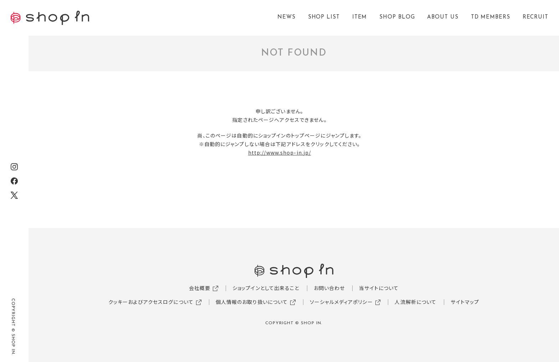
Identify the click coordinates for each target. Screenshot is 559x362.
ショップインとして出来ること (265, 287)
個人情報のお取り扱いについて (252, 301)
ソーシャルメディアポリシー (341, 301)
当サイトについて (379, 287)
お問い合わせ (329, 287)
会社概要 (199, 287)
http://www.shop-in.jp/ (279, 152)
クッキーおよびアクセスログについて (151, 301)
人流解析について (415, 301)
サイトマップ (465, 301)
